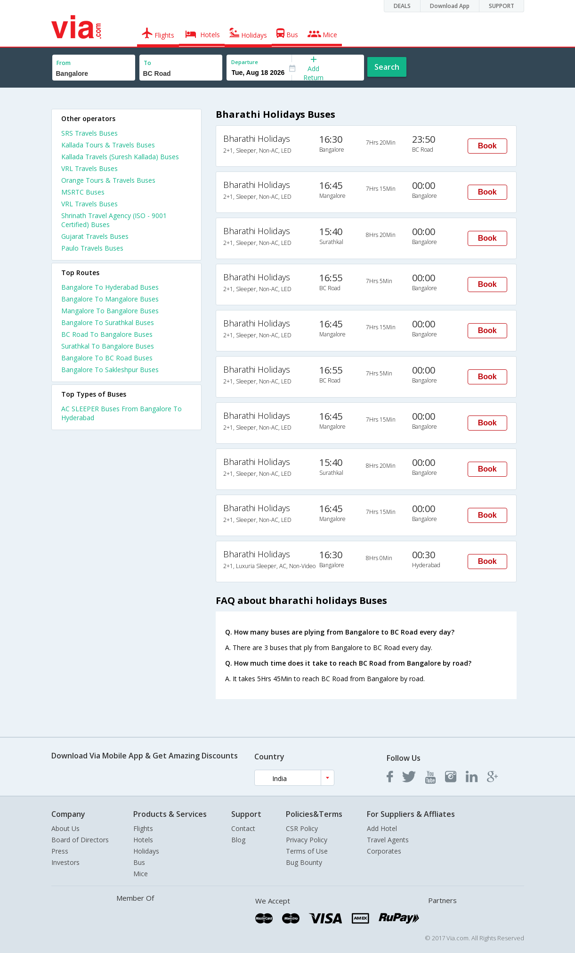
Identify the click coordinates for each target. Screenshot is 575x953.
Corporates (384, 851)
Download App (450, 6)
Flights (143, 828)
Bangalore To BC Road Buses (107, 357)
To (147, 63)
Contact (243, 828)
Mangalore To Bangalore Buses (110, 310)
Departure (244, 61)
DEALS (402, 6)
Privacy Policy (306, 839)
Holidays (146, 851)
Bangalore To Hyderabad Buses (110, 287)
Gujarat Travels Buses (95, 236)
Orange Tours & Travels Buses (108, 180)
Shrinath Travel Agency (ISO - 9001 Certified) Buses (114, 220)
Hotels (143, 839)
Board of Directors (80, 839)
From (64, 63)
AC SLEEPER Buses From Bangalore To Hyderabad (121, 413)
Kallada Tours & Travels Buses (108, 144)
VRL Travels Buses (89, 168)
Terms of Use (307, 851)
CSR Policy (302, 828)
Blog (238, 839)
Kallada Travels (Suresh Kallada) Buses (120, 156)
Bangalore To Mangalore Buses (110, 298)
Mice (140, 873)
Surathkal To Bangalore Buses (107, 346)
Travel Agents (388, 839)
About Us (65, 828)
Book (487, 146)
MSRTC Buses (83, 191)
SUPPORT (501, 6)
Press (59, 851)
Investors (65, 862)
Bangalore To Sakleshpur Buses (110, 369)
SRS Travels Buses (89, 133)
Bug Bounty (304, 862)
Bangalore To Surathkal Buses (107, 322)
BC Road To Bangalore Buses (107, 334)
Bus (139, 862)
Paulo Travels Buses (92, 248)
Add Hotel (382, 828)
